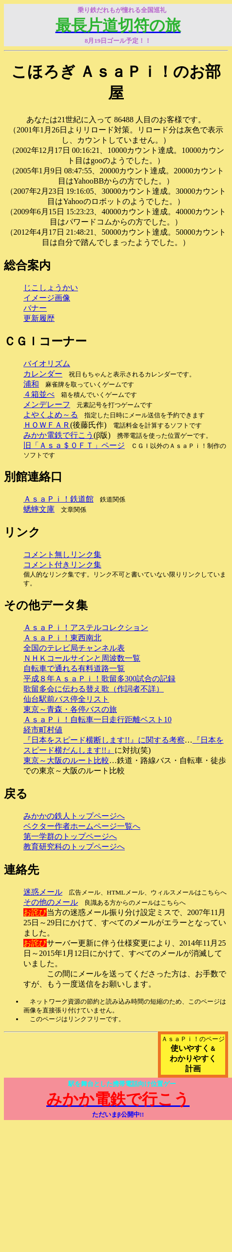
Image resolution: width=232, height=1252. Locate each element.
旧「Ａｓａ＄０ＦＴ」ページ (74, 445)
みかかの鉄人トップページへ (74, 816)
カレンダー (42, 374)
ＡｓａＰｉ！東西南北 (62, 638)
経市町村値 (42, 730)
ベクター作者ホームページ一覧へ (81, 826)
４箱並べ (39, 394)
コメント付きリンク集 (62, 565)
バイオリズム (46, 363)
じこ (31, 287)
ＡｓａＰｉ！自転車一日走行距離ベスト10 (97, 719)
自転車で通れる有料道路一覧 (74, 668)
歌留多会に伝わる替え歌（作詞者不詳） (93, 689)
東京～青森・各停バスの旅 (70, 709)
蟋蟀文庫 (39, 509)
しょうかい (58, 287)
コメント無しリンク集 (62, 554)
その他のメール (50, 902)
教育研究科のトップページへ (74, 846)
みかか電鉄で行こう (58, 435)
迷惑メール (42, 892)
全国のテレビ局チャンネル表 (74, 648)
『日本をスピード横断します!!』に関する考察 (104, 740)
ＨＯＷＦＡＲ (46, 425)
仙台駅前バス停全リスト (66, 699)
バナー (35, 308)
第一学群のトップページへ (70, 836)
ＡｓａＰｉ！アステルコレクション (85, 627)
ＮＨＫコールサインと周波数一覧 (81, 658)
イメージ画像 (46, 298)
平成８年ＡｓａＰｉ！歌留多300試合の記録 (99, 678)
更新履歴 (39, 318)
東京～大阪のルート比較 (66, 760)
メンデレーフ (46, 404)
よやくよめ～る (50, 415)
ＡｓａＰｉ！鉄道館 (58, 499)
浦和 (31, 384)
